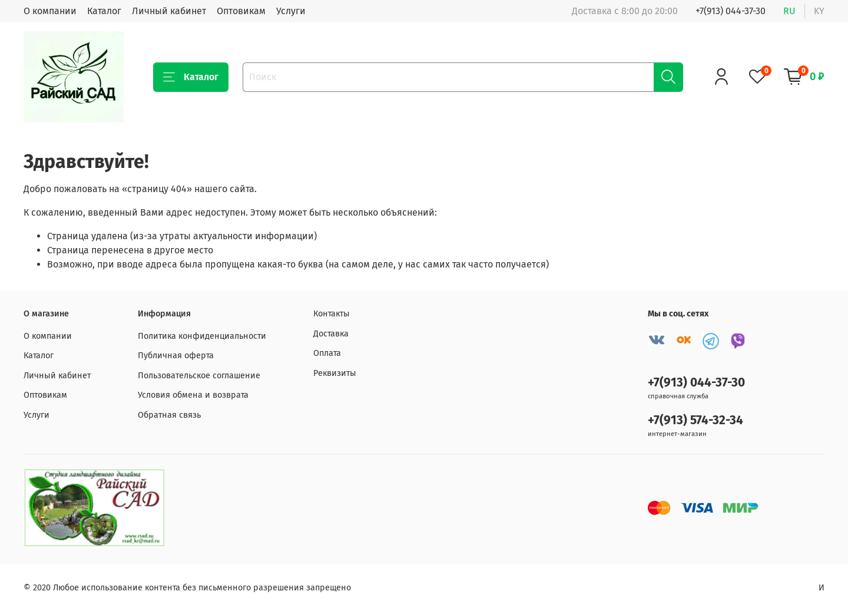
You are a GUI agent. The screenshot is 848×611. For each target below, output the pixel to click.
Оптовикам (241, 10)
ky (819, 10)
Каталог (104, 10)
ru (789, 10)
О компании (50, 10)
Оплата (327, 353)
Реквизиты (334, 373)
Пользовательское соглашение (199, 376)
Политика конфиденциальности (202, 336)
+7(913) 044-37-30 (730, 10)
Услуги (291, 10)
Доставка (331, 334)
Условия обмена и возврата (193, 395)
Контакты (331, 314)
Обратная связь (169, 415)
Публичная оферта (176, 356)
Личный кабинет (169, 10)
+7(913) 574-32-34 (695, 420)
